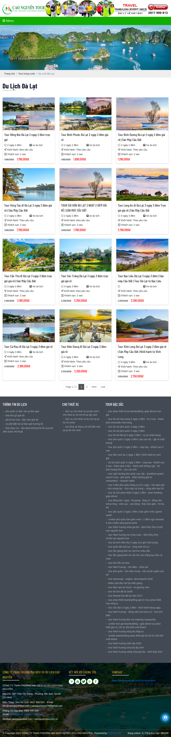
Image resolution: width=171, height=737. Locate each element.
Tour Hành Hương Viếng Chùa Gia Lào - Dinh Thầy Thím (135, 651)
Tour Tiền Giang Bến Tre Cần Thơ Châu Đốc (129, 551)
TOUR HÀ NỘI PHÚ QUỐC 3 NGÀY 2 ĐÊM (126, 431)
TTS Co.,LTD (114, 733)
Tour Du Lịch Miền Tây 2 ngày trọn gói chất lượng (133, 542)
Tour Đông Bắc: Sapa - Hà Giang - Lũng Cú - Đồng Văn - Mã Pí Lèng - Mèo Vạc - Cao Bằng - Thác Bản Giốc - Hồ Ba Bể (135, 504)
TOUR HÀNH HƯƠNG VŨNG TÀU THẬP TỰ (126, 631)
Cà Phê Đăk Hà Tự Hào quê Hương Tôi (24, 424)
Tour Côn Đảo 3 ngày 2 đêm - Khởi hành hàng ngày (134, 607)
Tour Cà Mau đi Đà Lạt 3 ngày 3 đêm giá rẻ (28, 347)
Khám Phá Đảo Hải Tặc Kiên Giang (125, 583)
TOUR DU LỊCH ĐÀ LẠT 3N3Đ (120, 591)
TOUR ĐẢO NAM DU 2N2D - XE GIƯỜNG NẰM (128, 587)
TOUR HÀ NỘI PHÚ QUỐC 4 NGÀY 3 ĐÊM (126, 426)
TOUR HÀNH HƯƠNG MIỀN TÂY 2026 (124, 643)
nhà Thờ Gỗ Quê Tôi (15, 415)
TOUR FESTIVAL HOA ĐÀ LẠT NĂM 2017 (125, 595)
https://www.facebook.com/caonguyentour (134, 680)
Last (103, 386)
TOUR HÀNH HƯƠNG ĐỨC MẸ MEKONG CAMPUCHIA (132, 619)
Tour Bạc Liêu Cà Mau (118, 562)
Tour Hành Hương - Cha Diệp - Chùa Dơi (128, 567)
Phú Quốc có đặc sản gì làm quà (22, 411)
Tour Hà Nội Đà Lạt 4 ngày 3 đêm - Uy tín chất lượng (134, 435)
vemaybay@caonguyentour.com (26, 714)
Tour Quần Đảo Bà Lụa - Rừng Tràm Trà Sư (128, 546)
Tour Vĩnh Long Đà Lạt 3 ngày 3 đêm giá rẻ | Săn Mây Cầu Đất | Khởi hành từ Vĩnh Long (142, 352)
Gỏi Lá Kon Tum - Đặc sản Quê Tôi (21, 419)
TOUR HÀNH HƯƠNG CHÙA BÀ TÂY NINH (126, 647)
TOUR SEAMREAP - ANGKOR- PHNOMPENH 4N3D (130, 579)
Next (94, 386)
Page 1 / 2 (71, 386)
